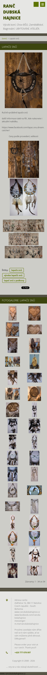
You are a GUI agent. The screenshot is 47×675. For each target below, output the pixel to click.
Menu (42, 4)
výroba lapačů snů (13, 275)
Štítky (5, 270)
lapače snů (16, 270)
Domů (4, 38)
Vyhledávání (36, 4)
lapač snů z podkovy (14, 280)
